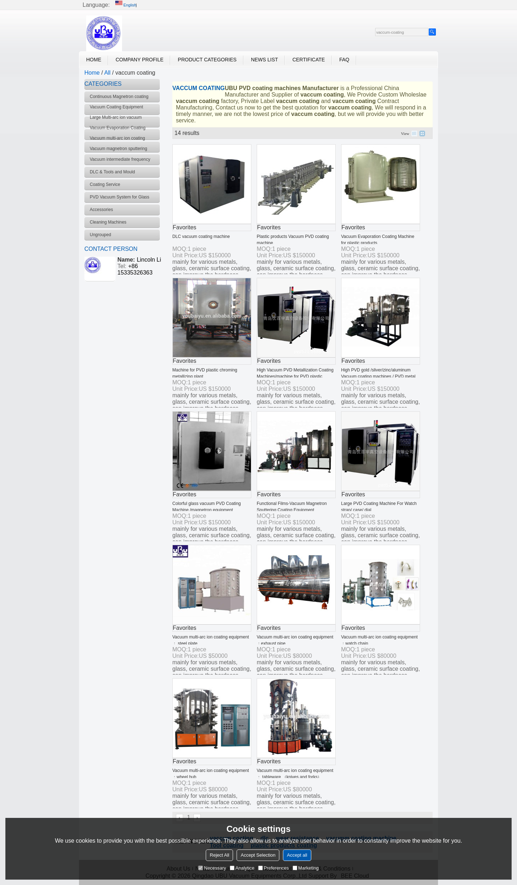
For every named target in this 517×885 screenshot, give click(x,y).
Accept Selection (258, 855)
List (414, 133)
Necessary (212, 868)
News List (264, 59)
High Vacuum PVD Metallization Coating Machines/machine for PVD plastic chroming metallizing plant (295, 376)
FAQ (344, 59)
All (107, 73)
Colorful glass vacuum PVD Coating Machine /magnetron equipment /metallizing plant (206, 510)
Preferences (273, 868)
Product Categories (207, 59)
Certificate (308, 59)
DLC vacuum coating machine (201, 236)
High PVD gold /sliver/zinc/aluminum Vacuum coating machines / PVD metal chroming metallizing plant (378, 376)
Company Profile (139, 59)
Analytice (242, 868)
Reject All (219, 855)
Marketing (306, 868)
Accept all (297, 855)
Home (93, 59)
